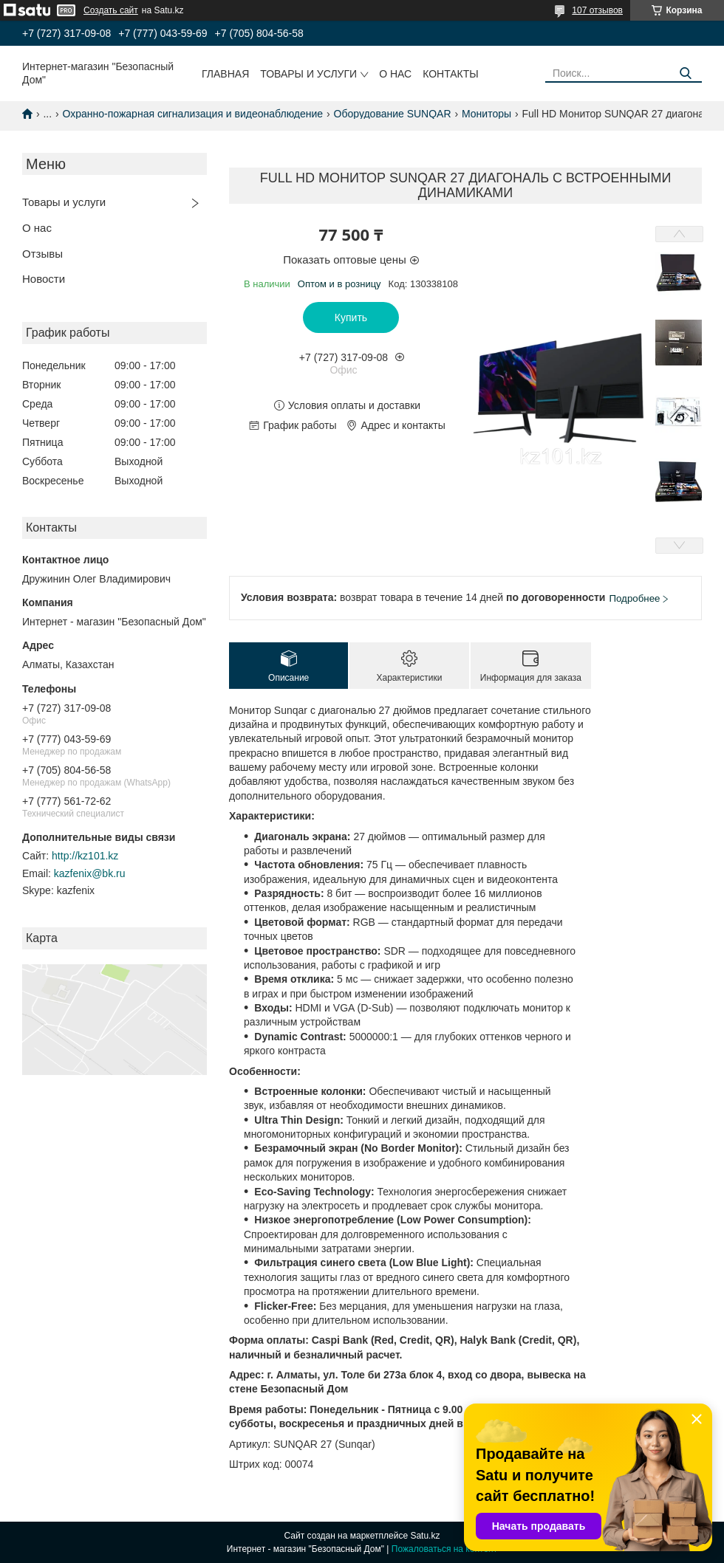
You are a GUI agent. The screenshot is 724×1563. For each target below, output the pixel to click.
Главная (225, 74)
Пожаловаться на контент (444, 1549)
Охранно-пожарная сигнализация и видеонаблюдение (193, 114)
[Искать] (685, 73)
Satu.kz (425, 1536)
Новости (43, 278)
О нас (395, 74)
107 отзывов (597, 10)
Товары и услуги (308, 74)
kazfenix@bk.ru (90, 873)
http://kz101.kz (85, 856)
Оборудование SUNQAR (392, 114)
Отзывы (42, 253)
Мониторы (486, 114)
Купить (351, 317)
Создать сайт (110, 10)
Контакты (451, 74)
